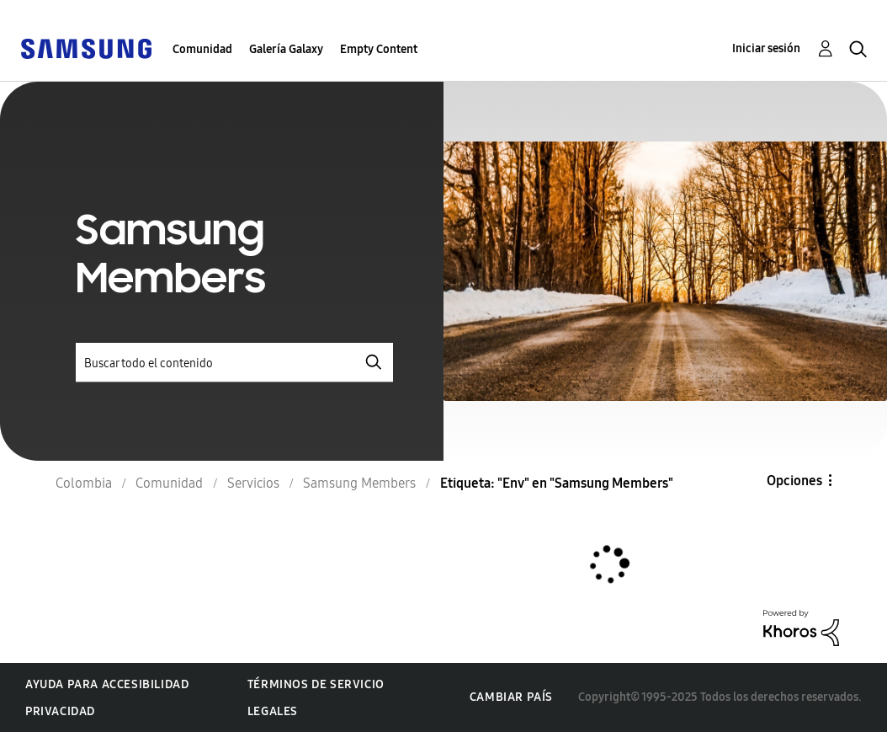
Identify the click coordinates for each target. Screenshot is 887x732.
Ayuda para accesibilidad (107, 684)
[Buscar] (234, 362)
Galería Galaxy (286, 49)
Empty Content (378, 49)
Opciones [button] (794, 481)
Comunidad (202, 49)
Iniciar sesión (766, 48)
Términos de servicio (316, 684)
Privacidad (60, 711)
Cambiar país (511, 697)
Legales (272, 711)
